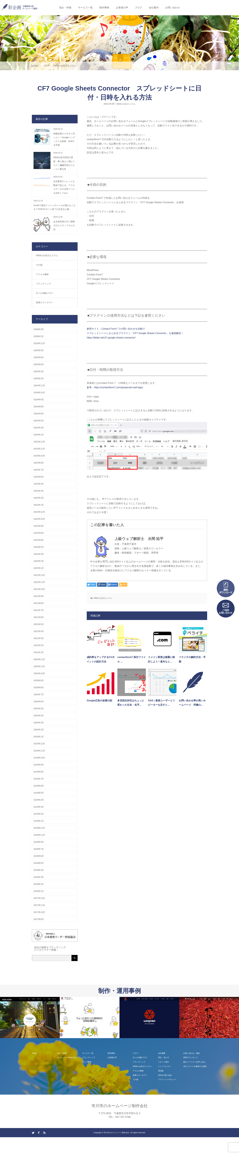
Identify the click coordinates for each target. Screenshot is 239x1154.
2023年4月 (39, 484)
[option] (30, 1017)
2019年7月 (39, 779)
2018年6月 (39, 856)
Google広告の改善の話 (99, 700)
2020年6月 (39, 701)
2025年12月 (39, 343)
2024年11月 (39, 385)
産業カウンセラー (44, 302)
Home (34, 1053)
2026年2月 (39, 336)
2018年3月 (39, 877)
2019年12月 (39, 743)
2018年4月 (39, 870)
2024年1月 (39, 434)
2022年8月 (39, 533)
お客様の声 (122, 7)
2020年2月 (39, 729)
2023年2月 (39, 498)
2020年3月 (39, 722)
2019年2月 (39, 814)
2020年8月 (39, 687)
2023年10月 (39, 455)
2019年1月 (39, 821)
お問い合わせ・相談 (191, 1053)
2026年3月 (39, 329)
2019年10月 (39, 757)
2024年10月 (39, 392)
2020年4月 (39, 715)
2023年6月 (39, 477)
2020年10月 (39, 673)
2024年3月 (39, 427)
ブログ (138, 7)
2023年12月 (39, 441)
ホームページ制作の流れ (67, 1057)
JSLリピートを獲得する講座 (195, 1066)
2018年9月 (39, 842)
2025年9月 (39, 350)
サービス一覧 (85, 7)
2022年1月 (39, 568)
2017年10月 (39, 912)
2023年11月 (39, 448)
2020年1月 (39, 736)
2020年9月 (39, 680)
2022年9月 (39, 526)
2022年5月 (39, 547)
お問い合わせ (172, 7)
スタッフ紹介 (163, 1062)
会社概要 (161, 1053)
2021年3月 (39, 638)
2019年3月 (39, 807)
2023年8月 (39, 463)
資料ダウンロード (190, 1057)
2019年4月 (39, 800)
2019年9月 (39, 764)
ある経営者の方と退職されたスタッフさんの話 (64, 225)
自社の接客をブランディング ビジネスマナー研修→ (50, 948)
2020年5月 (39, 708)
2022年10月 (39, 519)
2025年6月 (39, 364)
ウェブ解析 (86, 1062)
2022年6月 (39, 540)
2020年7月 (39, 694)
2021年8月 (39, 603)
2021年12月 (39, 575)
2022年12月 (39, 512)
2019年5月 (39, 793)
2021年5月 (39, 624)
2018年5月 (39, 863)
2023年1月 (39, 505)
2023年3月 (39, 491)
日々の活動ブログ (44, 293)
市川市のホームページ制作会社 (119, 1105)
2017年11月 (39, 905)
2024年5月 (39, 420)
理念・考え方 (163, 1057)
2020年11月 (39, 666)
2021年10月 (39, 589)
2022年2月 (39, 561)
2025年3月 (39, 371)
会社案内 (154, 7)
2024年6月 (39, 413)
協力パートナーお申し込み (194, 1062)
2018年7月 (39, 849)
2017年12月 (39, 898)
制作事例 (104, 7)
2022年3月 (39, 554)
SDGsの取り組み (165, 1075)
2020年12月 (39, 659)
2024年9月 (39, 399)
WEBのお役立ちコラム (126, 104)
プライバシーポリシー (167, 1079)
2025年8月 (39, 357)
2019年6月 (39, 786)
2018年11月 (39, 835)
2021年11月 (39, 582)
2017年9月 (39, 919)
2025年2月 (39, 378)
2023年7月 (39, 470)
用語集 (161, 1071)
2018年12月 (39, 828)
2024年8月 (39, 406)
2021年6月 (39, 617)
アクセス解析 (42, 274)
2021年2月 (39, 645)
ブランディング (43, 283)
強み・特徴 (65, 7)
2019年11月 (39, 750)
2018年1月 (39, 891)
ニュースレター (164, 1066)
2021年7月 (39, 610)
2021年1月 (39, 652)
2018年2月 (39, 884)
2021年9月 (39, 596)
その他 (39, 265)
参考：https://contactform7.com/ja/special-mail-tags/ (115, 387)
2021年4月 (39, 631)
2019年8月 (39, 772)
